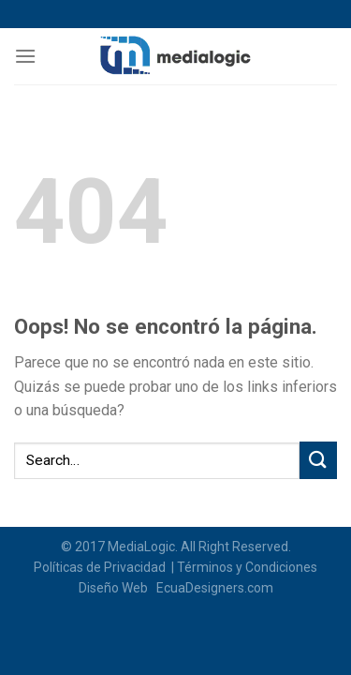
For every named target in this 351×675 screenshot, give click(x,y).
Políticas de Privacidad (101, 567)
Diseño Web (116, 587)
